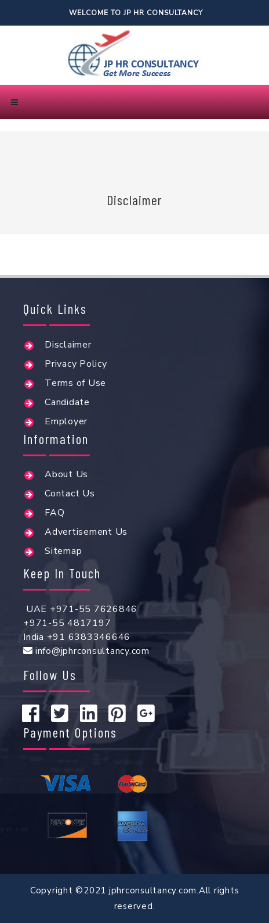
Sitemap (63, 551)
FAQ (54, 512)
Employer (66, 421)
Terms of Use (75, 383)
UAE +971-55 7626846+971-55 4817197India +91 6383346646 (80, 623)
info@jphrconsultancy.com (86, 651)
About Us (66, 474)
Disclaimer (68, 344)
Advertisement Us (86, 531)
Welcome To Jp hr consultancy (136, 12)
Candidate (67, 402)
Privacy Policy (76, 363)
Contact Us (70, 493)
